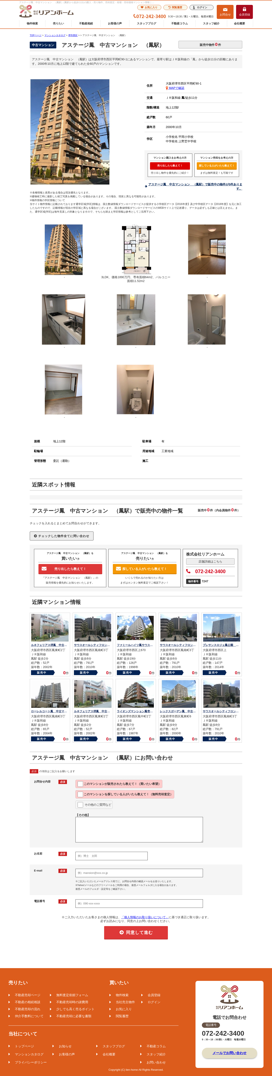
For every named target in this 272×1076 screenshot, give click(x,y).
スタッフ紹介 (211, 23)
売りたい (58, 23)
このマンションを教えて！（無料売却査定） (125, 794)
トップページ (24, 1046)
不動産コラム (179, 23)
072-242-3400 (206, 571)
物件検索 (32, 23)
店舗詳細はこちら (210, 561)
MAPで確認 (175, 88)
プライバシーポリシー (31, 1062)
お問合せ (225, 14)
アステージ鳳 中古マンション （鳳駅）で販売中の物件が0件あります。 (195, 186)
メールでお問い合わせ (229, 1053)
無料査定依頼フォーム (72, 995)
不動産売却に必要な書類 (73, 1016)
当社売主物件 (125, 1002)
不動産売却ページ (27, 995)
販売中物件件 (210, 44)
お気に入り (149, 7)
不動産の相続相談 (27, 1002)
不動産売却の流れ (27, 1009)
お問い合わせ (156, 1062)
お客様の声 (115, 23)
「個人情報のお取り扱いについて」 (145, 917)
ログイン (202, 7)
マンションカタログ (29, 1054)
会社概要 (239, 23)
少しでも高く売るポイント (75, 1009)
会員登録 (244, 14)
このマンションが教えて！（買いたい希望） (119, 784)
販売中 (42, 672)
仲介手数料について (29, 1016)
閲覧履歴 (175, 7)
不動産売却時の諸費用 (72, 1002)
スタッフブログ (146, 23)
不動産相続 (86, 23)
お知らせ (65, 1046)
